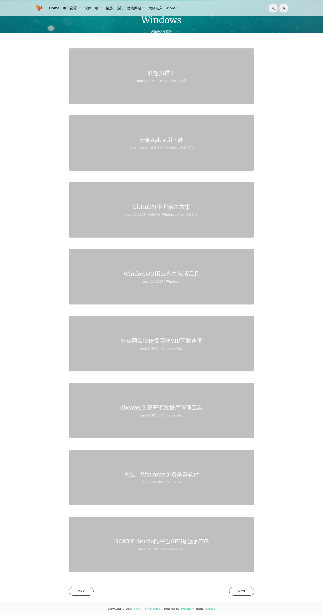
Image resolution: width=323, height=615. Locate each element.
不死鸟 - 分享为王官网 (146, 609)
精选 (109, 8)
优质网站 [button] (134, 8)
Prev (82, 591)
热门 (119, 8)
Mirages (210, 609)
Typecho (186, 609)
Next (240, 591)
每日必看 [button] (70, 8)
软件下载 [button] (91, 8)
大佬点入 (155, 8)
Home (54, 8)
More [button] (171, 8)
